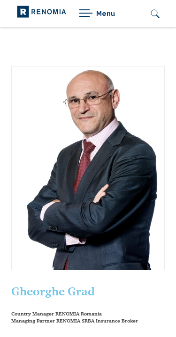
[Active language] (134, 14)
